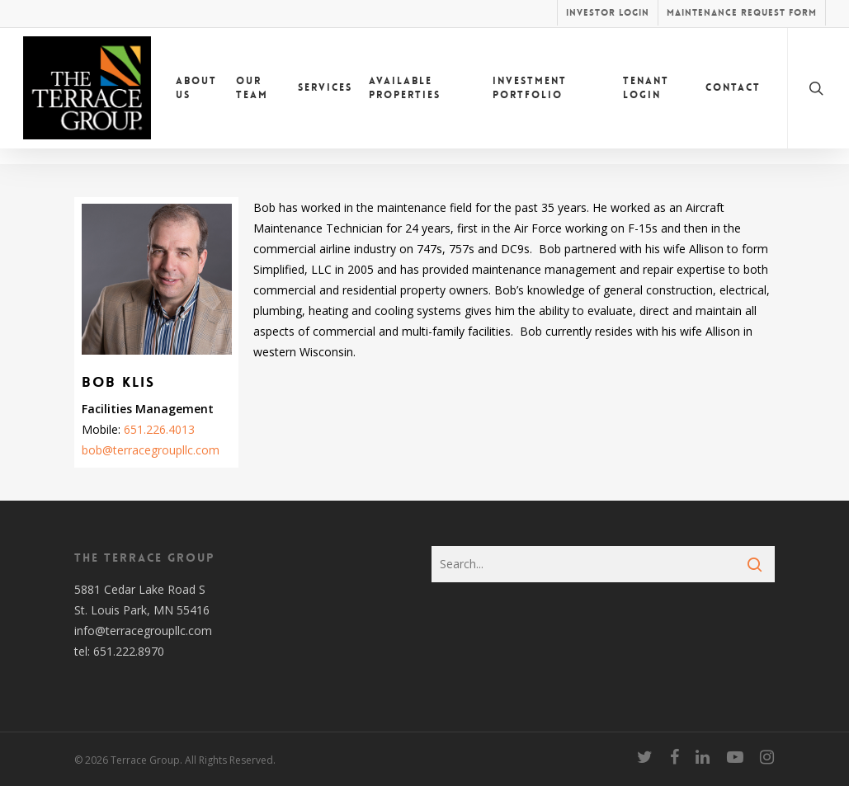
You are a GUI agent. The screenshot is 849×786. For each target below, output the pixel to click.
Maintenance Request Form (742, 13)
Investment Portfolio (530, 96)
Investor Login (607, 13)
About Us (196, 96)
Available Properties (405, 96)
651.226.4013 (159, 429)
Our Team (252, 96)
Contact (733, 95)
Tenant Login (646, 96)
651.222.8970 (128, 651)
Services (325, 95)
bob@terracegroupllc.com (150, 450)
